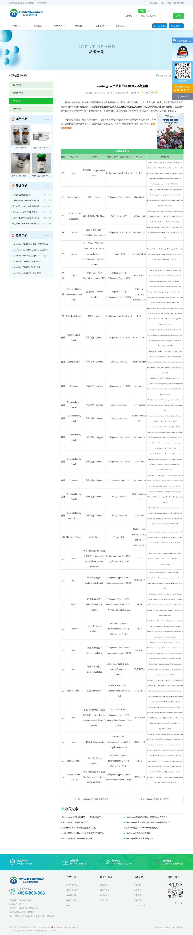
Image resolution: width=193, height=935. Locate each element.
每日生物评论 (178, 927)
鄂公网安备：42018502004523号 (66, 927)
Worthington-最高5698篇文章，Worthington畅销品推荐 (148, 822)
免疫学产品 (71, 895)
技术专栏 (137, 885)
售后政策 (104, 885)
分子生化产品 (72, 885)
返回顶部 (184, 96)
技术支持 (99, 26)
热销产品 (58, 26)
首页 (171, 76)
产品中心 (17, 26)
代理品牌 (37, 26)
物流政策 (104, 895)
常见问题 (137, 895)
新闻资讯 (79, 26)
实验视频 (137, 900)
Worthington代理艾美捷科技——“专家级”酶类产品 (82, 817)
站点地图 (153, 3)
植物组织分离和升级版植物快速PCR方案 (79, 828)
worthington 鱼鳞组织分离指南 (156, 799)
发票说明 (104, 900)
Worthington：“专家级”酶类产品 (75, 822)
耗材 (68, 905)
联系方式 (120, 26)
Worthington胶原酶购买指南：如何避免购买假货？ (146, 817)
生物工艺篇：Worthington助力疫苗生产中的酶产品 (83, 833)
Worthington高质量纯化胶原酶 (138, 833)
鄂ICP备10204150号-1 (42, 927)
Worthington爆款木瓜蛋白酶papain (139, 838)
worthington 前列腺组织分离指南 (95, 799)
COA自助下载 (139, 905)
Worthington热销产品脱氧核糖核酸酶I (77, 838)
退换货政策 (105, 890)
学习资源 (137, 890)
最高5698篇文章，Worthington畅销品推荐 (142, 828)
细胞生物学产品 (72, 890)
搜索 (178, 16)
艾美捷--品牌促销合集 (21, 195)
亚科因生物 (168, 927)
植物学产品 (71, 900)
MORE (47, 119)
